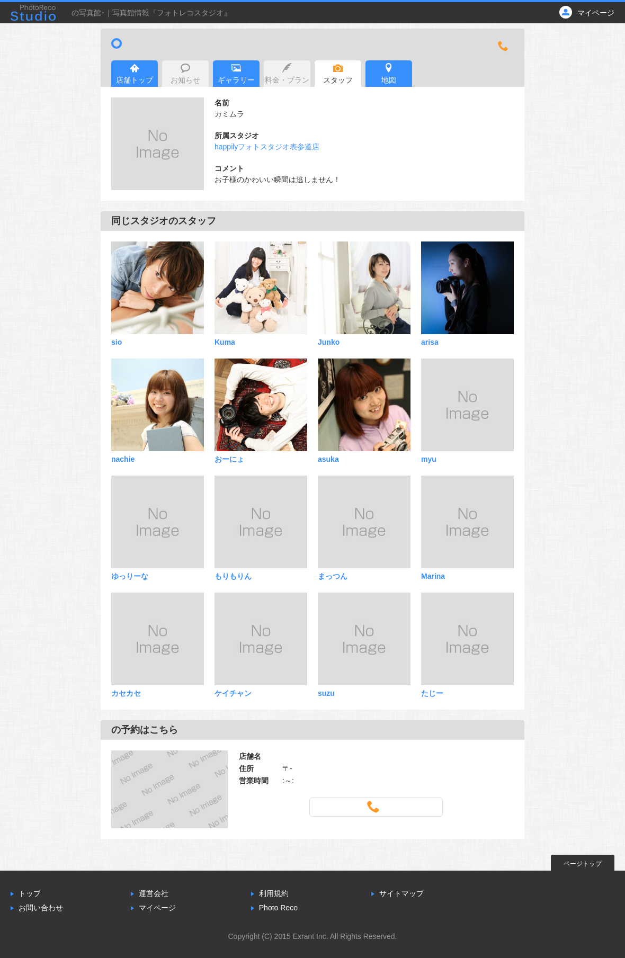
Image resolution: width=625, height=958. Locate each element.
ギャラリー (236, 73)
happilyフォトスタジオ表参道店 (267, 146)
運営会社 (153, 893)
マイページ (157, 907)
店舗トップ (134, 73)
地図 (388, 73)
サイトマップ (401, 893)
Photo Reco (278, 907)
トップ (30, 893)
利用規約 (274, 893)
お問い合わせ (41, 907)
